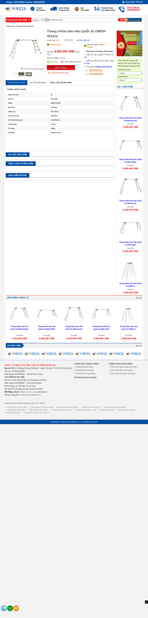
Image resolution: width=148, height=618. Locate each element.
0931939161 (96, 70)
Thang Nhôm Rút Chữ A (91, 407)
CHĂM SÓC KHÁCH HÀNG (86, 364)
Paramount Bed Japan (126, 410)
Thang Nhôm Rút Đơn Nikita (41, 407)
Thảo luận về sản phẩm (61, 83)
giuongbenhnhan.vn (41, 392)
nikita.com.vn (26, 392)
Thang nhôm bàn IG (24, 26)
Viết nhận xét (83, 40)
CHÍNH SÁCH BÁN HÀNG (121, 364)
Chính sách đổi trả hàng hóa (121, 370)
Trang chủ (10, 26)
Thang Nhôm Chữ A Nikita (16, 407)
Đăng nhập (130, 2)
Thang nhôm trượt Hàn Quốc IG (36, 413)
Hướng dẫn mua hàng (58, 73)
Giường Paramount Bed (85, 377)
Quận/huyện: (123, 77)
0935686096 (96, 74)
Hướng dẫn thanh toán (84, 370)
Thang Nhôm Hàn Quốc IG (62, 410)
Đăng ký (139, 2)
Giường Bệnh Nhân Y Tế (86, 410)
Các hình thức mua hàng (85, 374)
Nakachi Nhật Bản (13, 413)
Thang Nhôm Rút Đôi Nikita (67, 407)
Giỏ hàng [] (133, 20)
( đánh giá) (68, 40)
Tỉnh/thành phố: (124, 70)
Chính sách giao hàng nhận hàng (123, 367)
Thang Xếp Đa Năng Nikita (114, 407)
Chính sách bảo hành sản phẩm (123, 374)
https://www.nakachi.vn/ (31, 395)
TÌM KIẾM (124, 20)
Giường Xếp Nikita (106, 410)
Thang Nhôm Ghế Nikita (38, 410)
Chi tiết (87, 63)
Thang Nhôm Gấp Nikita (15, 410)
